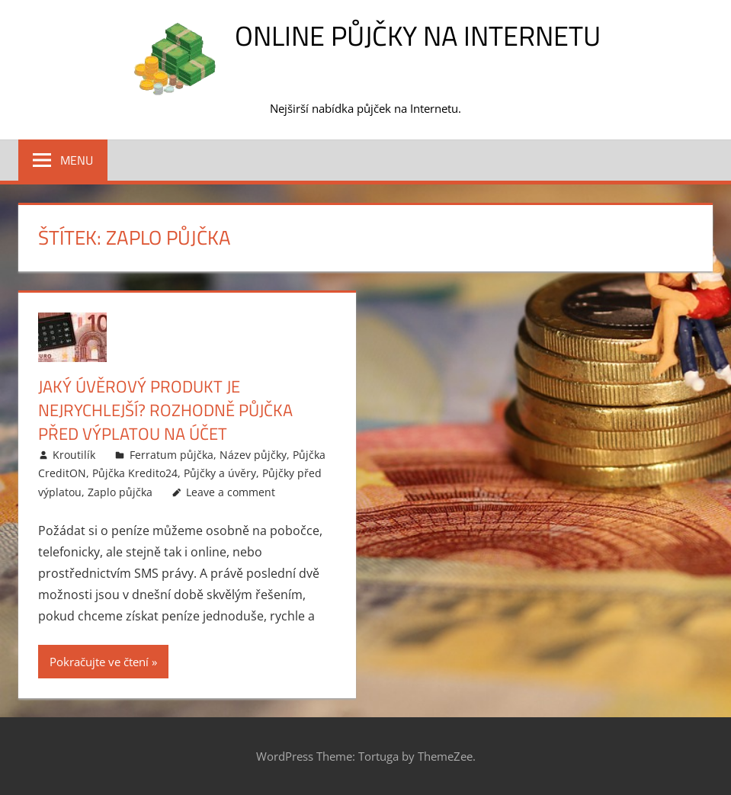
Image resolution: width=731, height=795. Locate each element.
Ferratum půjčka (171, 454)
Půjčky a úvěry (220, 473)
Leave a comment (230, 492)
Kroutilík (74, 454)
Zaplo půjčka (120, 492)
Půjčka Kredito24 (135, 473)
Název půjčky (253, 454)
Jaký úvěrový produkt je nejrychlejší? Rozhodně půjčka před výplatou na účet (165, 410)
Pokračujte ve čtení (99, 661)
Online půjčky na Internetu (418, 35)
